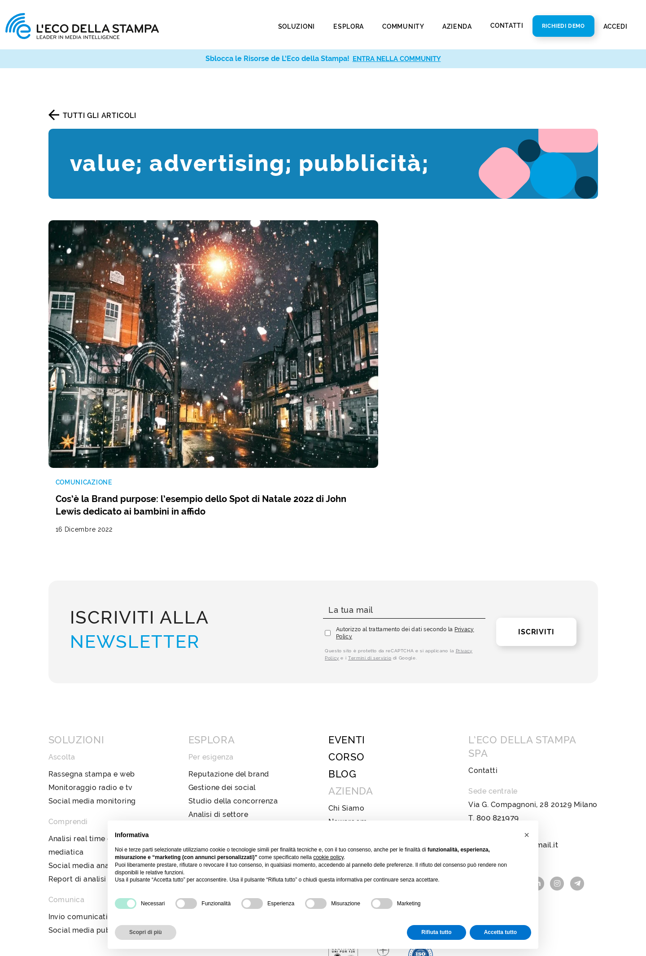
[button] (526, 835)
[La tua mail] (404, 510)
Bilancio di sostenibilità (369, 735)
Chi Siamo (346, 708)
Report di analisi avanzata (94, 779)
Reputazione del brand (228, 674)
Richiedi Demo (563, 26)
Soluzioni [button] (297, 26)
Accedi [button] (616, 26)
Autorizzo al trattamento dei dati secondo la (405, 533)
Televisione (208, 793)
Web (196, 766)
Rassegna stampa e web (91, 674)
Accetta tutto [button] (500, 932)
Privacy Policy (353, 803)
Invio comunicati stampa (92, 817)
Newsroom (347, 722)
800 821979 (497, 718)
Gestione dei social (222, 688)
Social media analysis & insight (103, 766)
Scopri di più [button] (145, 932)
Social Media (211, 806)
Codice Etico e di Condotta (376, 749)
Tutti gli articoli (99, 115)
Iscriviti (536, 532)
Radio (198, 779)
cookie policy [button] (328, 857)
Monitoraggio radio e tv (90, 688)
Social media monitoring (92, 701)
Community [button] (403, 26)
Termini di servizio (369, 558)
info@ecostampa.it (501, 732)
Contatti (507, 25)
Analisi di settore (218, 715)
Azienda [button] (458, 26)
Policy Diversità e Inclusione (378, 762)
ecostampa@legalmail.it (511, 745)
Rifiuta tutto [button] (436, 932)
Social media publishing (91, 830)
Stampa (202, 752)
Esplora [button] (349, 26)
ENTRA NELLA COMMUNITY (397, 58)
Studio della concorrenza (233, 701)
